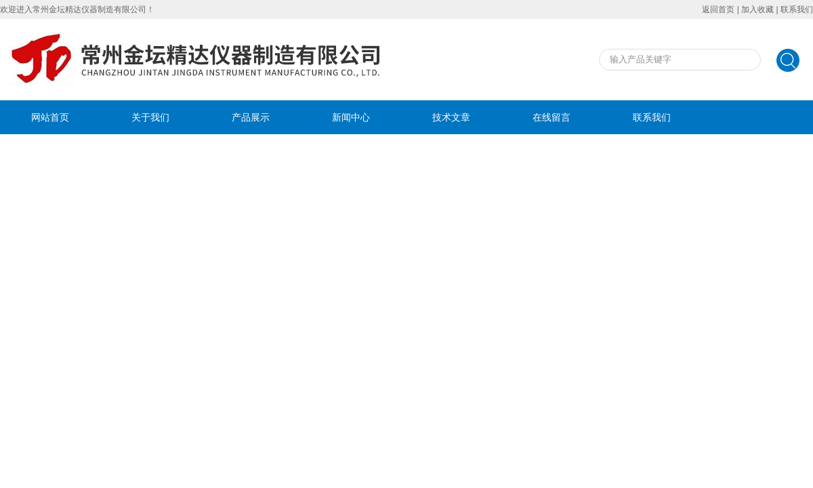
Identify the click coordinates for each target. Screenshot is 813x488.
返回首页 (718, 9)
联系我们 (796, 9)
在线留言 (551, 117)
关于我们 (150, 117)
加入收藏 (757, 9)
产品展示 (251, 117)
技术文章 (451, 117)
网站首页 (50, 117)
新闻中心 (351, 117)
